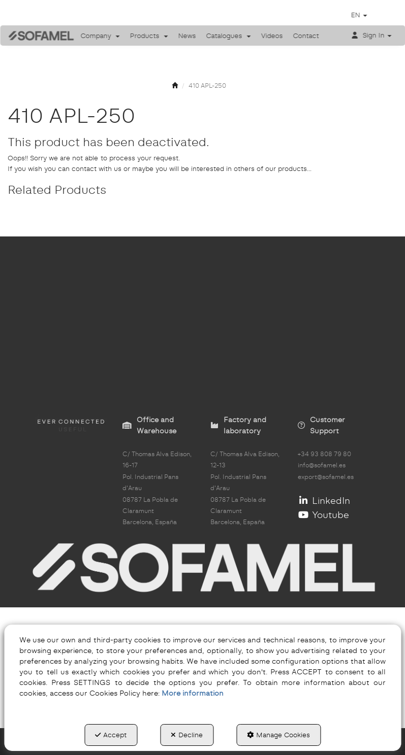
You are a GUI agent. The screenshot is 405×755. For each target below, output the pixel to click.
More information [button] (193, 693)
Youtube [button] (323, 514)
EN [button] (359, 15)
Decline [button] (187, 735)
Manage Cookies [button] (278, 735)
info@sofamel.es (322, 465)
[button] (34, 35)
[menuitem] (100, 35)
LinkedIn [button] (324, 500)
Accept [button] (111, 735)
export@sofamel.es (326, 477)
